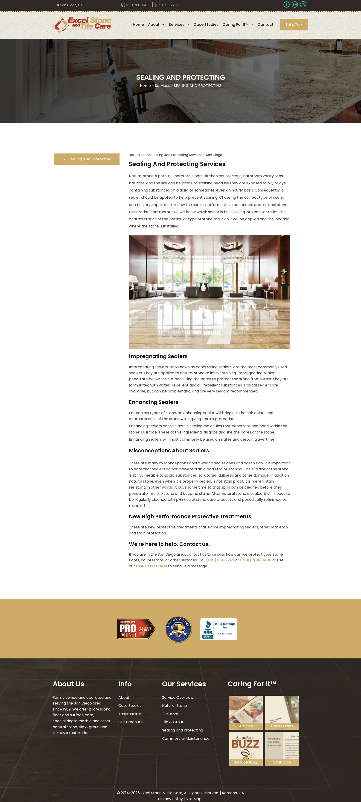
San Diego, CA (69, 5)
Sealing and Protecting (182, 730)
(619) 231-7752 (220, 560)
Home (138, 24)
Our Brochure (130, 722)
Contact (266, 24)
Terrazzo (170, 713)
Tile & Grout (172, 722)
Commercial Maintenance (186, 738)
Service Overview (177, 697)
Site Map (193, 798)
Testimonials (129, 713)
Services (179, 24)
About (156, 24)
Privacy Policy (170, 798)
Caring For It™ (238, 24)
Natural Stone (174, 705)
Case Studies (206, 24)
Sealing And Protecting (89, 159)
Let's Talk (294, 24)
